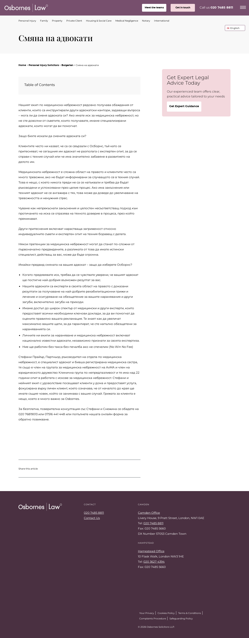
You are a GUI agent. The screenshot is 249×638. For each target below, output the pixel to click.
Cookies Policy (166, 613)
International (161, 20)
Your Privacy (146, 613)
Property (57, 20)
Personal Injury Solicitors (44, 65)
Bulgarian (67, 65)
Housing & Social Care (98, 20)
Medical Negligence (126, 20)
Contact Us (92, 518)
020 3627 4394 (154, 561)
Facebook (29, 626)
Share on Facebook (53, 468)
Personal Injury (27, 20)
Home (22, 65)
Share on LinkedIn (60, 468)
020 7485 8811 (221, 7)
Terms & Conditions (189, 613)
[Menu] (243, 7)
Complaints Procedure (152, 618)
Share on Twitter (45, 468)
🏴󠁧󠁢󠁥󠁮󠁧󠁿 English (233, 28)
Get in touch (182, 7)
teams (154, 7)
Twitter (20, 626)
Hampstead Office (151, 551)
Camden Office (149, 513)
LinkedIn (38, 626)
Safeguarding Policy (181, 618)
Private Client (74, 20)
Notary (146, 20)
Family (44, 20)
